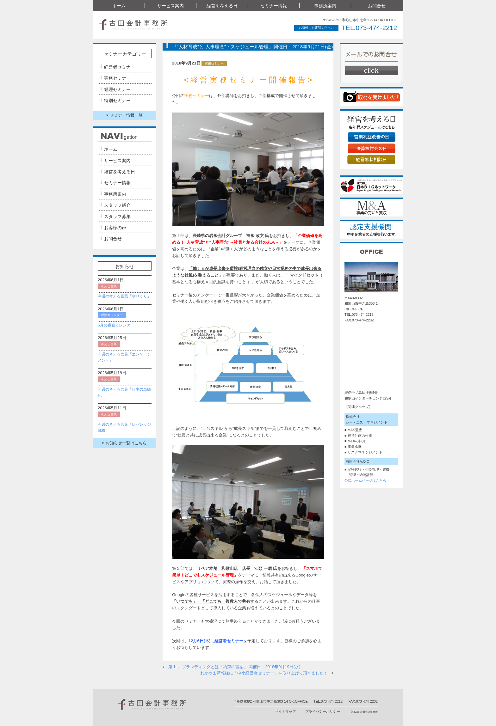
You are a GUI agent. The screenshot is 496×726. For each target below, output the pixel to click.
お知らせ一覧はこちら (124, 443)
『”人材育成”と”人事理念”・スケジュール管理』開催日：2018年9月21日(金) (252, 46)
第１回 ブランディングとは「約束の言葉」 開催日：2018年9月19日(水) (234, 666)
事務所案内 (325, 5)
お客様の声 (115, 227)
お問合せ (377, 5)
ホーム (119, 5)
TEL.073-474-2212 (369, 27)
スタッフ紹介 (117, 205)
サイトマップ (285, 711)
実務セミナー (117, 78)
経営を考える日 (222, 5)
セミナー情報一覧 (125, 115)
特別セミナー (117, 100)
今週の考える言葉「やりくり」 (124, 296)
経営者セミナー (119, 67)
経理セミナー (117, 89)
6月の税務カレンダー (116, 325)
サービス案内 (170, 5)
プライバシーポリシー (322, 711)
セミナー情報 (273, 5)
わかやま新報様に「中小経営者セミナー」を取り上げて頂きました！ (264, 673)
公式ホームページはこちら (365, 480)
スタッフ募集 (117, 216)
